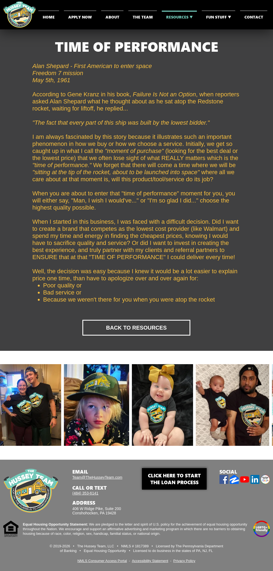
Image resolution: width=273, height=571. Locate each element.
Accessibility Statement (150, 561)
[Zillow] (234, 479)
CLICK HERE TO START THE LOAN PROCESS (174, 479)
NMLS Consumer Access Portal (102, 561)
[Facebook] (223, 479)
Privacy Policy (184, 561)
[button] (218, 15)
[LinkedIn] (254, 479)
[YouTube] (244, 479)
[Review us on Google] (265, 479)
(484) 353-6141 (85, 493)
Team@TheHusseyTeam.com (97, 477)
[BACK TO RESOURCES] (136, 328)
